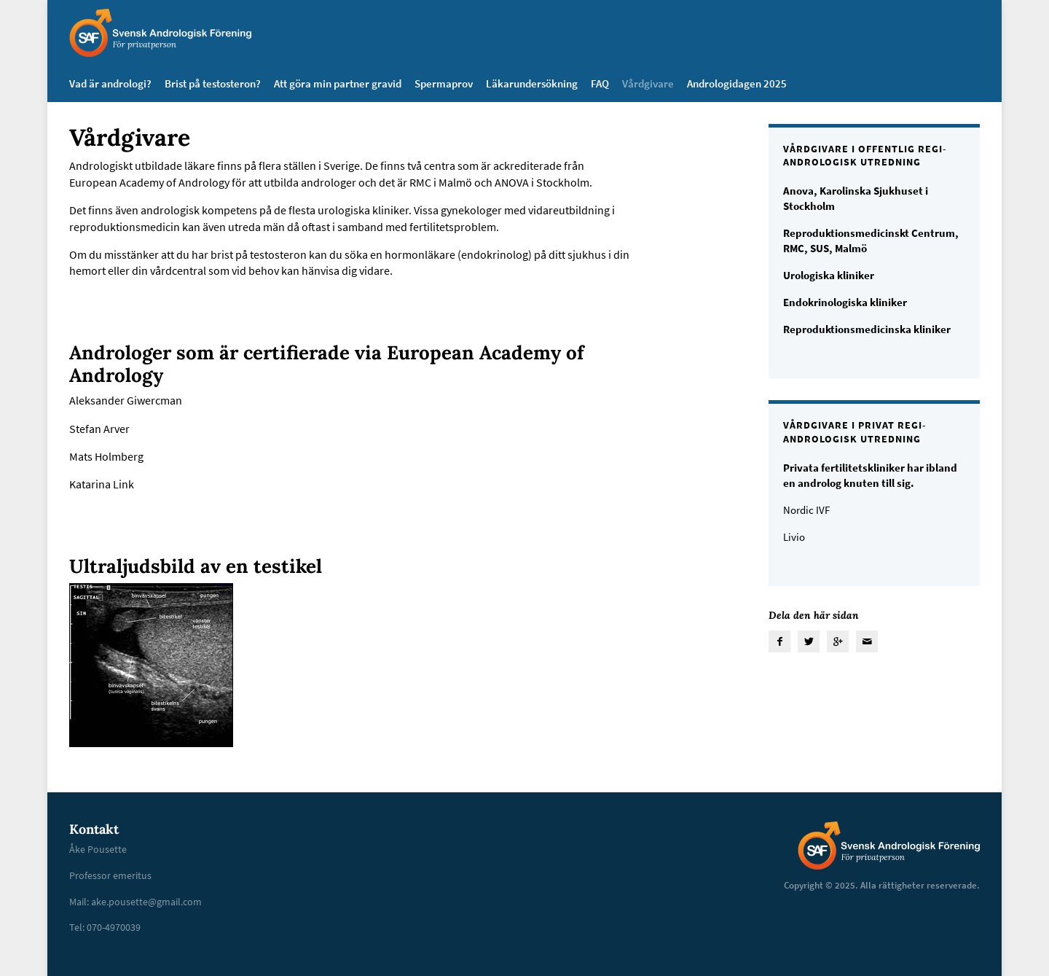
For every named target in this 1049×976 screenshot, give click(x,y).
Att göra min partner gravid (337, 83)
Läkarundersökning (532, 83)
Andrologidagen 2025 (737, 83)
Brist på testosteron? (213, 83)
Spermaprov (444, 83)
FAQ (600, 83)
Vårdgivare (648, 83)
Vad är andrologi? (110, 83)
